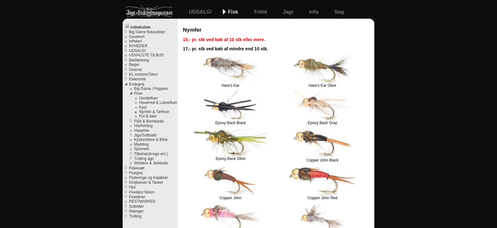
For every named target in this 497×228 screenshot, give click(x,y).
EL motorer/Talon (143, 74)
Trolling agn (144, 158)
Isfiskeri (135, 41)
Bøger (134, 64)
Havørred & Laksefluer (158, 102)
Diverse (135, 69)
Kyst (142, 107)
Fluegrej (136, 173)
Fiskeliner (137, 197)
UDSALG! (201, 12)
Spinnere (141, 149)
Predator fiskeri (142, 192)
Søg (339, 12)
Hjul (132, 187)
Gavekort (137, 37)
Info (314, 12)
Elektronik (137, 79)
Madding (141, 144)
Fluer (138, 93)
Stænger (136, 211)
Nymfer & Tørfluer (154, 112)
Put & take (148, 116)
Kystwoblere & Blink (151, 139)
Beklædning (139, 60)
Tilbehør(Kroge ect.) (151, 154)
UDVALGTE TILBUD (146, 55)
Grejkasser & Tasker (146, 182)
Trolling (135, 216)
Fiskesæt (137, 168)
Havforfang (143, 126)
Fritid (261, 12)
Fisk (233, 12)
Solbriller (136, 206)
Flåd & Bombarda (149, 121)
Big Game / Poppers (151, 88)
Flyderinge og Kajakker (148, 177)
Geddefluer (148, 98)
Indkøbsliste (137, 26)
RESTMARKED (142, 201)
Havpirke (141, 130)
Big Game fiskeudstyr (147, 32)
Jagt (288, 12)
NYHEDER (138, 46)
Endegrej (136, 84)
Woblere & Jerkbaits (151, 163)
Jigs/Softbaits (145, 135)
